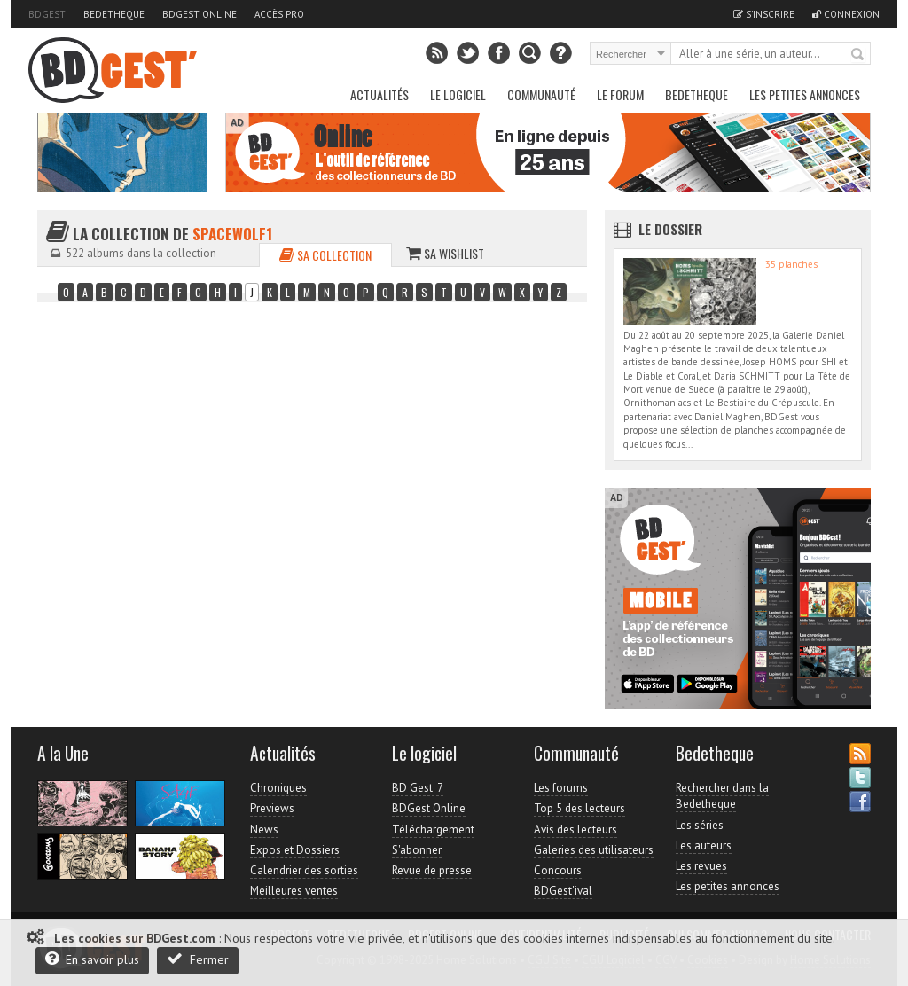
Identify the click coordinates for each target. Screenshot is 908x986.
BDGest (47, 14)
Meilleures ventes (294, 890)
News (264, 829)
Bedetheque (114, 14)
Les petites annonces (804, 94)
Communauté (541, 94)
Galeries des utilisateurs (594, 849)
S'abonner (417, 849)
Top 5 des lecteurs (579, 808)
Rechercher (858, 55)
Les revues (701, 865)
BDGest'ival (563, 890)
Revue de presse (432, 870)
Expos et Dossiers (295, 849)
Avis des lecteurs (575, 829)
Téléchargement (433, 829)
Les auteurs (704, 845)
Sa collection (325, 255)
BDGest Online (199, 14)
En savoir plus (92, 959)
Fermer (198, 959)
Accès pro (279, 14)
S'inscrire (763, 14)
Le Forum (620, 94)
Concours (558, 870)
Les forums (561, 787)
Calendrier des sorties (304, 870)
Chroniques (278, 787)
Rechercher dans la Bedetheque (722, 795)
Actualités (379, 94)
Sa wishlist (445, 253)
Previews (272, 808)
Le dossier (670, 229)
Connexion (846, 14)
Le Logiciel (458, 94)
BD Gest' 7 (417, 787)
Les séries (700, 825)
